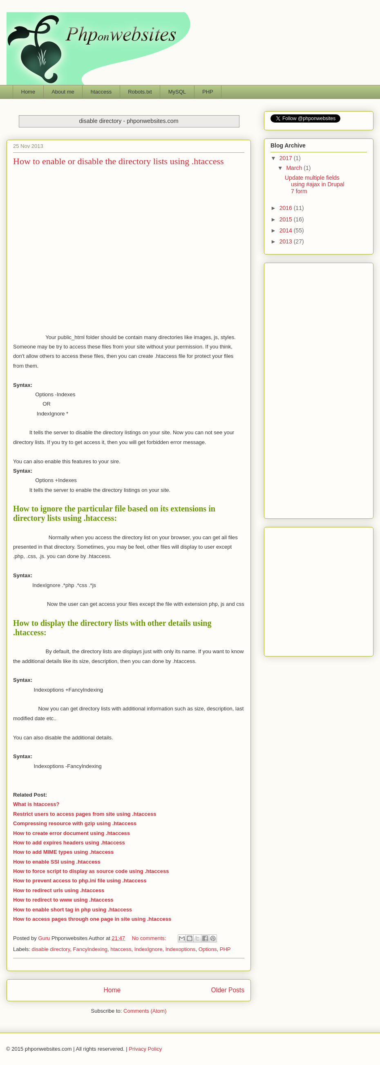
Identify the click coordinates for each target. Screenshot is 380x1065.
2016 (286, 208)
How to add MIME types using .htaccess (63, 852)
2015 (286, 219)
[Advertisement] (76, 248)
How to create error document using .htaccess (71, 833)
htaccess (101, 92)
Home (28, 92)
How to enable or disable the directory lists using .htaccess (118, 161)
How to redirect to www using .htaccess (63, 900)
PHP (207, 92)
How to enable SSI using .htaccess (57, 862)
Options (208, 949)
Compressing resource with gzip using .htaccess (74, 823)
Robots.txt (140, 92)
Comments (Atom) (144, 1011)
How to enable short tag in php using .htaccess (72, 909)
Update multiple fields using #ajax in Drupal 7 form (314, 184)
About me (62, 92)
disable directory (51, 949)
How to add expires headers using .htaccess (69, 842)
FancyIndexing (90, 949)
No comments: (150, 938)
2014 (286, 230)
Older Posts (227, 990)
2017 (286, 158)
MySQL (177, 92)
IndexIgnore (148, 949)
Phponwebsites (318, 589)
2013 (286, 241)
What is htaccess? (36, 804)
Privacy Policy (145, 1049)
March (295, 168)
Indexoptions (180, 949)
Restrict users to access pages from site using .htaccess (84, 814)
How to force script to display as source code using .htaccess (91, 871)
